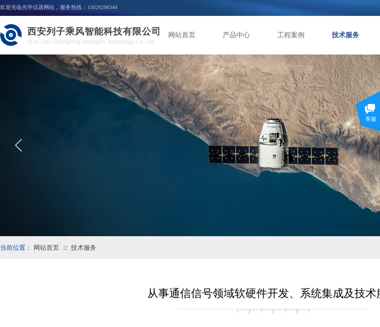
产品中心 (236, 35)
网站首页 (181, 35)
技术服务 (345, 35)
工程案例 (291, 35)
